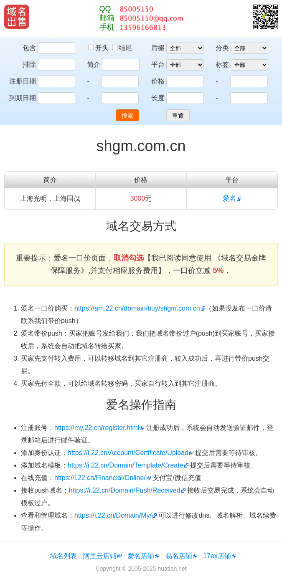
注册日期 (22, 81)
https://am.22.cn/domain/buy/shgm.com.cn (137, 308)
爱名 (229, 198)
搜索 (127, 115)
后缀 (158, 47)
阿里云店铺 (100, 555)
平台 (158, 64)
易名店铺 (178, 555)
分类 (222, 47)
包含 (29, 47)
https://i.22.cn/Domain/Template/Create (125, 465)
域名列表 (63, 555)
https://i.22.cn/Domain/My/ (113, 515)
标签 (222, 64)
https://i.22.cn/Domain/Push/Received (124, 490)
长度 (158, 97)
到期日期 (22, 97)
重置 (178, 115)
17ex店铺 (217, 555)
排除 (29, 64)
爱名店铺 (140, 555)
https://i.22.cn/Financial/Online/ (100, 477)
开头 (99, 47)
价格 (158, 81)
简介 (93, 64)
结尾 (122, 47)
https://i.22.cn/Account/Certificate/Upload (128, 452)
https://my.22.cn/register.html (96, 427)
